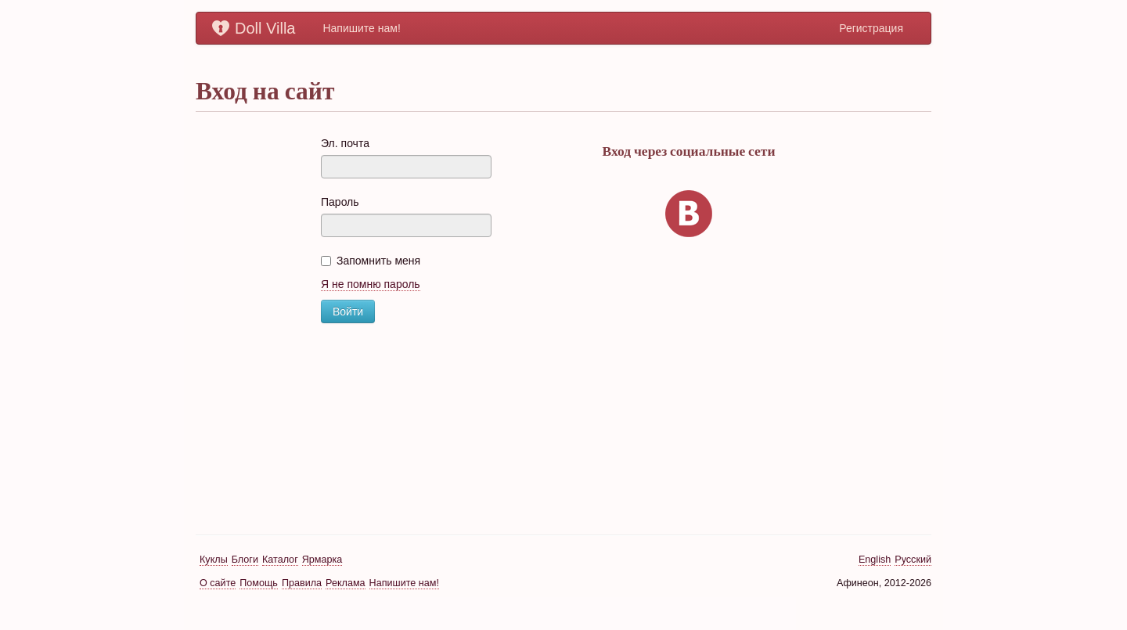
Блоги (245, 559)
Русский (913, 559)
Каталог (280, 559)
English (875, 559)
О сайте (218, 583)
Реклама (345, 583)
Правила (302, 583)
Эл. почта (345, 143)
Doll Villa (253, 28)
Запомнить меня (370, 260)
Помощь (258, 583)
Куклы (214, 559)
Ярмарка (322, 559)
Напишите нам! (361, 28)
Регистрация (871, 28)
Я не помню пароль (370, 284)
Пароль (340, 202)
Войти (348, 311)
